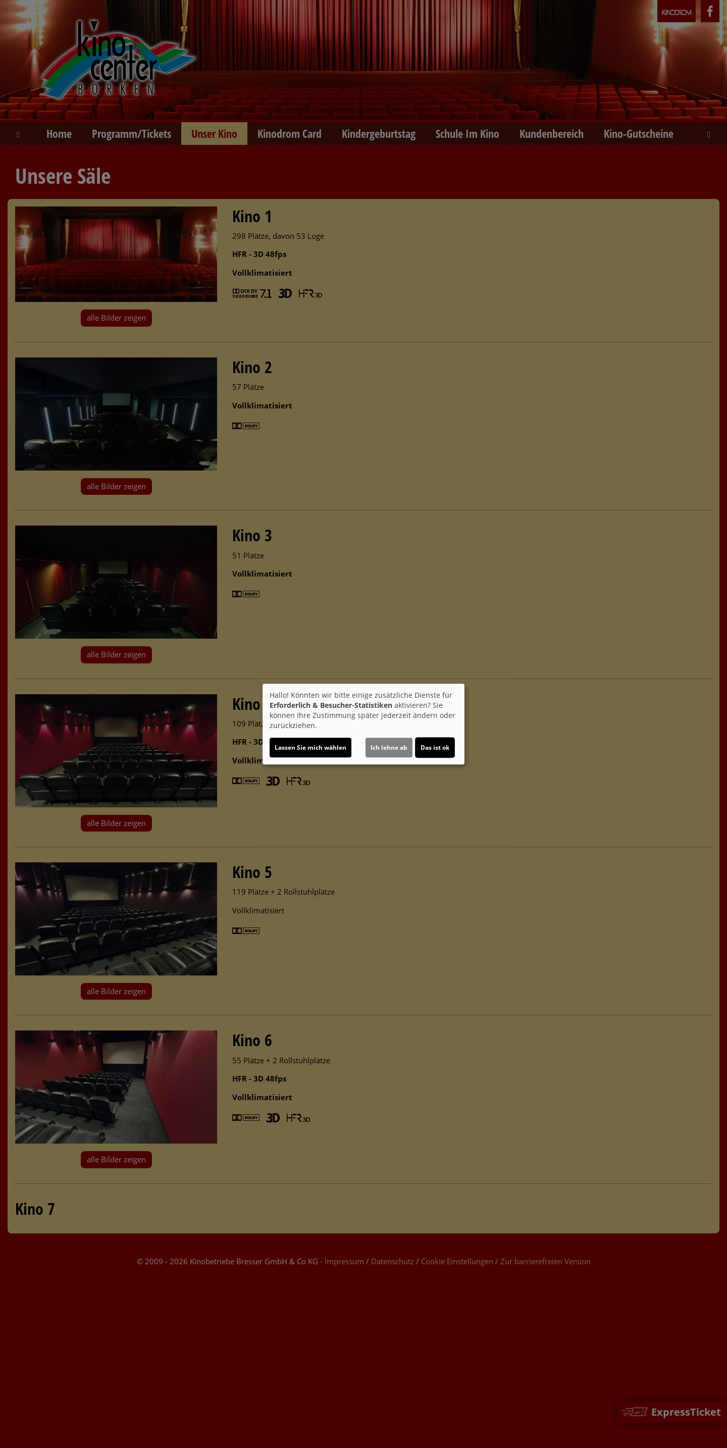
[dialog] (363, 724)
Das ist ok (435, 747)
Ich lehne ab (389, 747)
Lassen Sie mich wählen (310, 747)
